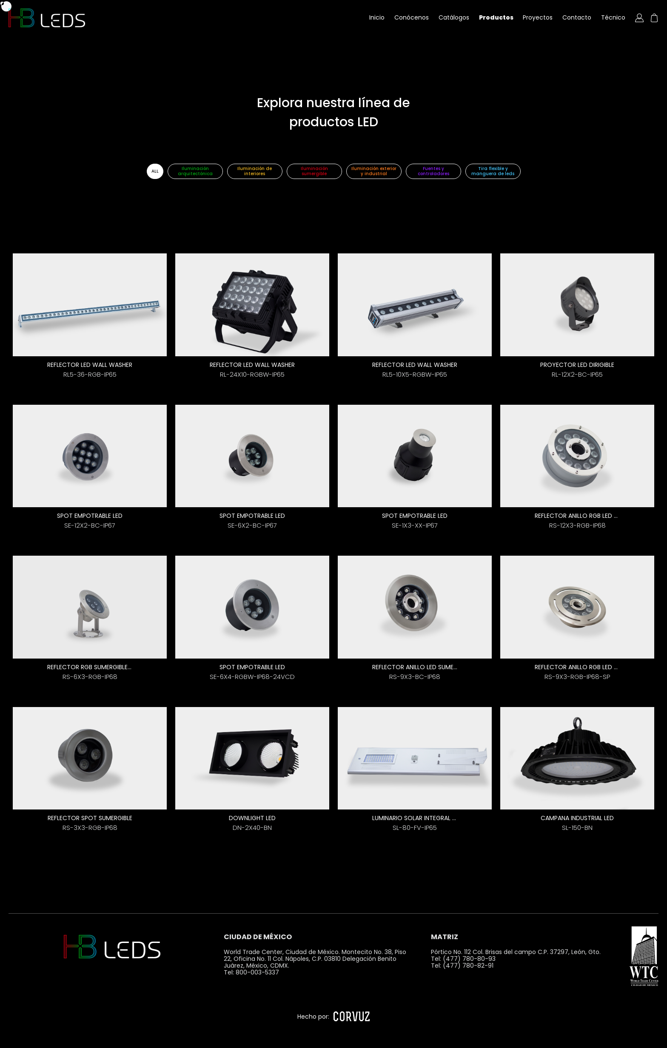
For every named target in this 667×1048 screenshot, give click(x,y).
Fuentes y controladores (433, 171)
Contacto (576, 17)
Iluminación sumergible (314, 171)
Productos (496, 17)
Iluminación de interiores (254, 171)
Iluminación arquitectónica (195, 171)
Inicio (377, 17)
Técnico (613, 17)
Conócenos (411, 17)
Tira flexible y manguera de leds (492, 171)
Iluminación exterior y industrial (373, 171)
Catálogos (454, 17)
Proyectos (538, 17)
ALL (155, 171)
